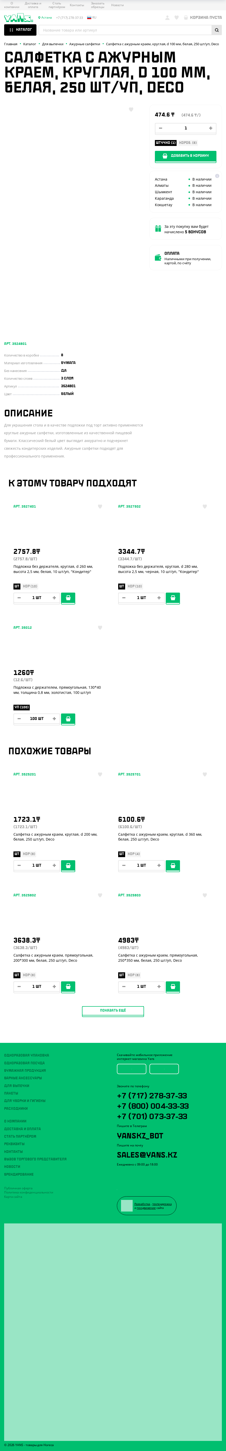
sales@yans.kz (147, 1154)
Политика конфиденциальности (28, 1192)
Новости (117, 5)
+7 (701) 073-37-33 (152, 1115)
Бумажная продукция (25, 1070)
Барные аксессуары (23, 1078)
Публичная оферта (18, 1188)
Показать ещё (113, 1010)
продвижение (146, 1208)
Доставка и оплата (33, 5)
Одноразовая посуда (24, 1063)
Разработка (142, 1204)
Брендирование (19, 1174)
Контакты (77, 5)
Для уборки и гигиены (25, 1101)
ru (91, 17)
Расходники (16, 1108)
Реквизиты (14, 1144)
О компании (11, 5)
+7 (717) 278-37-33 (152, 1095)
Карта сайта (13, 1196)
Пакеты (11, 1093)
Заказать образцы (97, 5)
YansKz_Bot (140, 1135)
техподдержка (162, 1204)
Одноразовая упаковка (26, 1055)
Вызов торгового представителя (35, 1159)
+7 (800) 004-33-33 (153, 1105)
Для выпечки (16, 1086)
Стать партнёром (57, 5)
